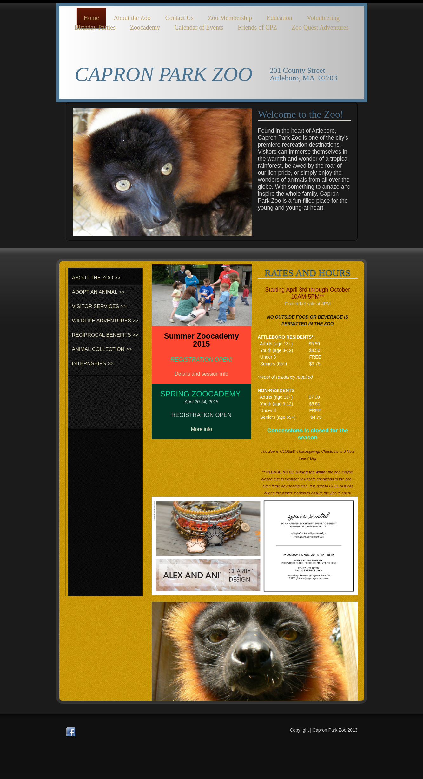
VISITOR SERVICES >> (99, 306)
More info (201, 429)
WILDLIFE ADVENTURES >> (105, 320)
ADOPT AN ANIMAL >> (98, 292)
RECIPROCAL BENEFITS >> (105, 335)
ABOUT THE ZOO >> (96, 277)
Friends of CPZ (257, 27)
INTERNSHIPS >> (93, 363)
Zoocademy (145, 27)
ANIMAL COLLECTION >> (102, 349)
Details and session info (201, 373)
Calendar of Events (199, 27)
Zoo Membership (230, 17)
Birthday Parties (94, 27)
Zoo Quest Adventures (320, 27)
